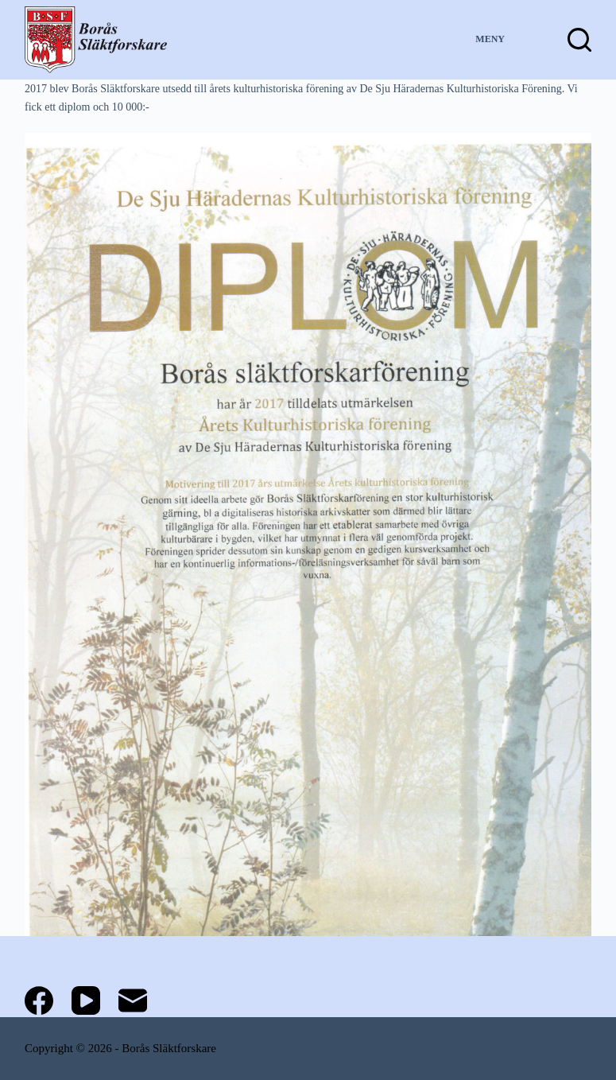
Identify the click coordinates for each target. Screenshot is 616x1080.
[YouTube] (86, 1000)
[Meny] (504, 40)
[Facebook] (39, 1000)
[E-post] (132, 1000)
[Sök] (579, 40)
